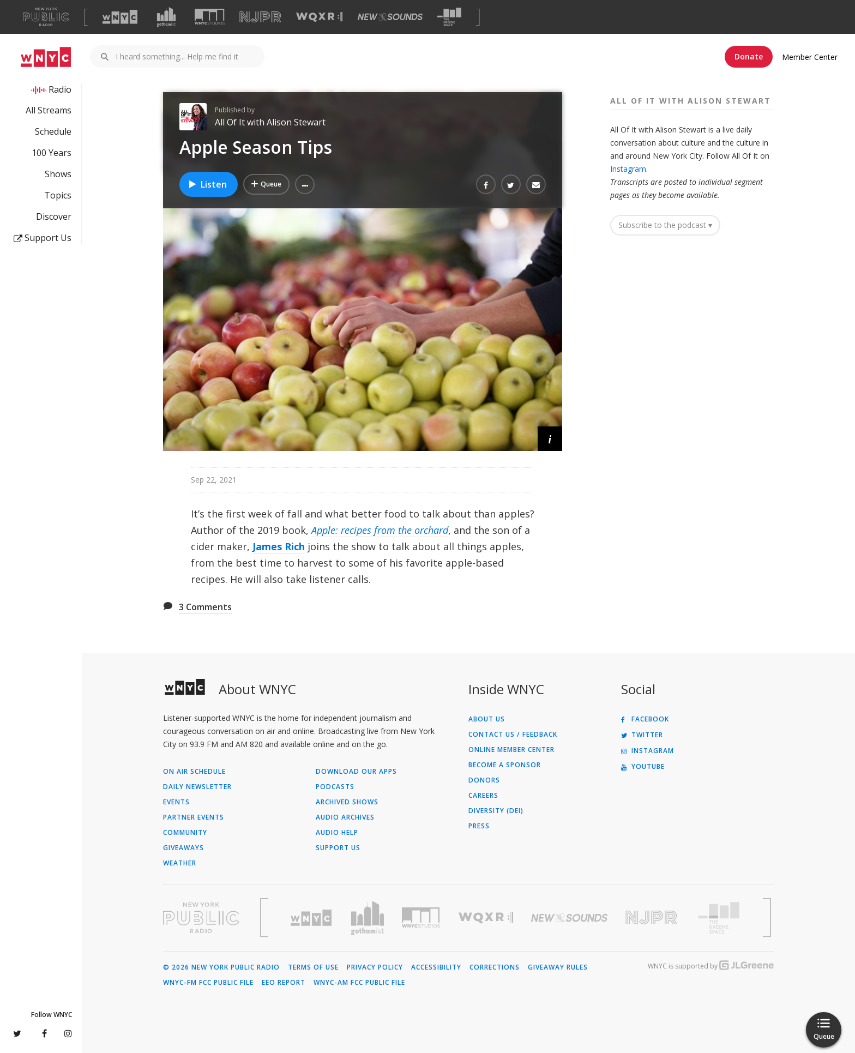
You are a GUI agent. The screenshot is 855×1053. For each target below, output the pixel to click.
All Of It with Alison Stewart (270, 122)
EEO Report (283, 982)
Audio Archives (345, 817)
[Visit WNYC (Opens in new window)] (120, 17)
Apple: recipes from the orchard (379, 530)
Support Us (42, 238)
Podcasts (335, 787)
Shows (58, 174)
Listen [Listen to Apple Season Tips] (207, 184)
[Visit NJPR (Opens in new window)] (260, 17)
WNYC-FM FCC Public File (208, 982)
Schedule (53, 131)
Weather (179, 863)
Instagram (628, 169)
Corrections (494, 967)
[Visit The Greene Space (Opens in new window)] (449, 17)
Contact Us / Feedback (512, 734)
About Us (486, 719)
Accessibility (436, 967)
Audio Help (337, 832)
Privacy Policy (375, 967)
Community (185, 832)
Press (479, 826)
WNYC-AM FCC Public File (359, 982)
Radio (60, 89)
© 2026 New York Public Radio (221, 967)
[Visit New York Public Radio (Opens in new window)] (201, 917)
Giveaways (183, 848)
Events (176, 802)
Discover (53, 216)
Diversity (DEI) (495, 811)
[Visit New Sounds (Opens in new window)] (390, 17)
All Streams (48, 110)
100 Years (51, 153)
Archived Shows (347, 802)
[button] (305, 184)
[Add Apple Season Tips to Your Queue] (266, 184)
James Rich (278, 546)
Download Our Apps (356, 771)
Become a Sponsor (504, 765)
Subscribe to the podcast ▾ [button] (665, 225)
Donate (748, 56)
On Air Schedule (194, 771)
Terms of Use (313, 967)
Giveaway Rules (558, 967)
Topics (57, 195)
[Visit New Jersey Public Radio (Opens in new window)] (652, 917)
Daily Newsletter (197, 787)
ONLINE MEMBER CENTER (511, 750)
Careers (483, 795)
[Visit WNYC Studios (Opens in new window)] (210, 17)
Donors (484, 780)
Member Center (810, 57)
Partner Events (193, 817)
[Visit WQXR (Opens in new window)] (319, 17)
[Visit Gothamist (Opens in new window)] (166, 17)
